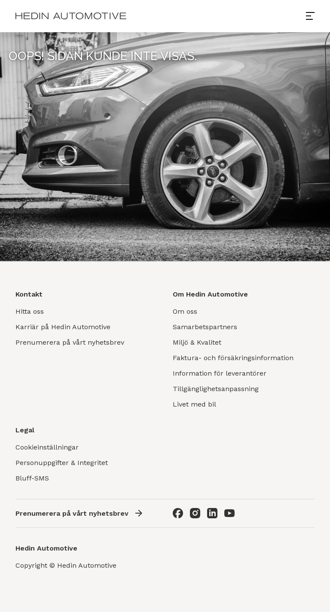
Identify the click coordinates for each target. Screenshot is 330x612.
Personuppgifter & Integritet (61, 463)
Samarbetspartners (205, 327)
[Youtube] (229, 513)
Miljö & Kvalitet (197, 342)
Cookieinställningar (47, 447)
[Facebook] (178, 513)
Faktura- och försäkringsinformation (233, 358)
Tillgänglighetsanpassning (216, 389)
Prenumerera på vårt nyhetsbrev (69, 342)
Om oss (185, 311)
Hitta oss (29, 311)
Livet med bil (194, 404)
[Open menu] (313, 16)
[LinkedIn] (212, 513)
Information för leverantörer (219, 373)
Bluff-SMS (32, 478)
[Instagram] (195, 513)
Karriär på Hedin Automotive (62, 327)
